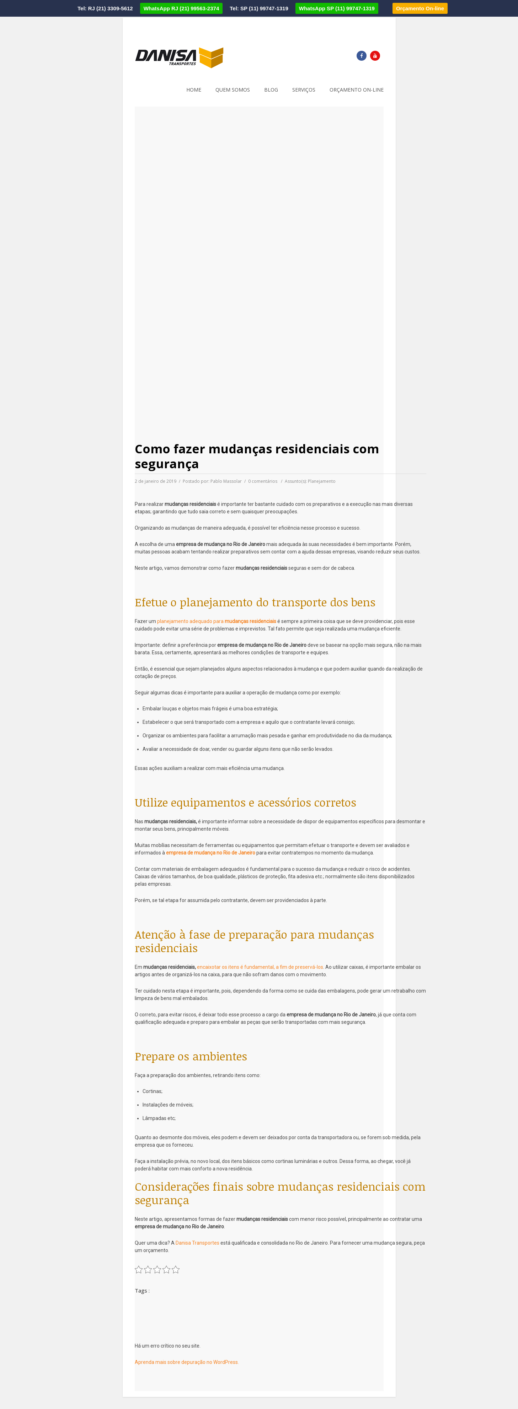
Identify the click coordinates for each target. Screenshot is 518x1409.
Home (193, 89)
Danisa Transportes (197, 1243)
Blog (271, 89)
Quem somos (232, 89)
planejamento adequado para (216, 621)
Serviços (303, 89)
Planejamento (322, 481)
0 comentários (262, 481)
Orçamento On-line (420, 8)
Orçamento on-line (357, 89)
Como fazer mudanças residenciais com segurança (257, 456)
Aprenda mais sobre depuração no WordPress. (187, 1362)
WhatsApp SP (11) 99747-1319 (337, 8)
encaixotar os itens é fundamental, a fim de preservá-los (260, 967)
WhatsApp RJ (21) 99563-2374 (181, 8)
